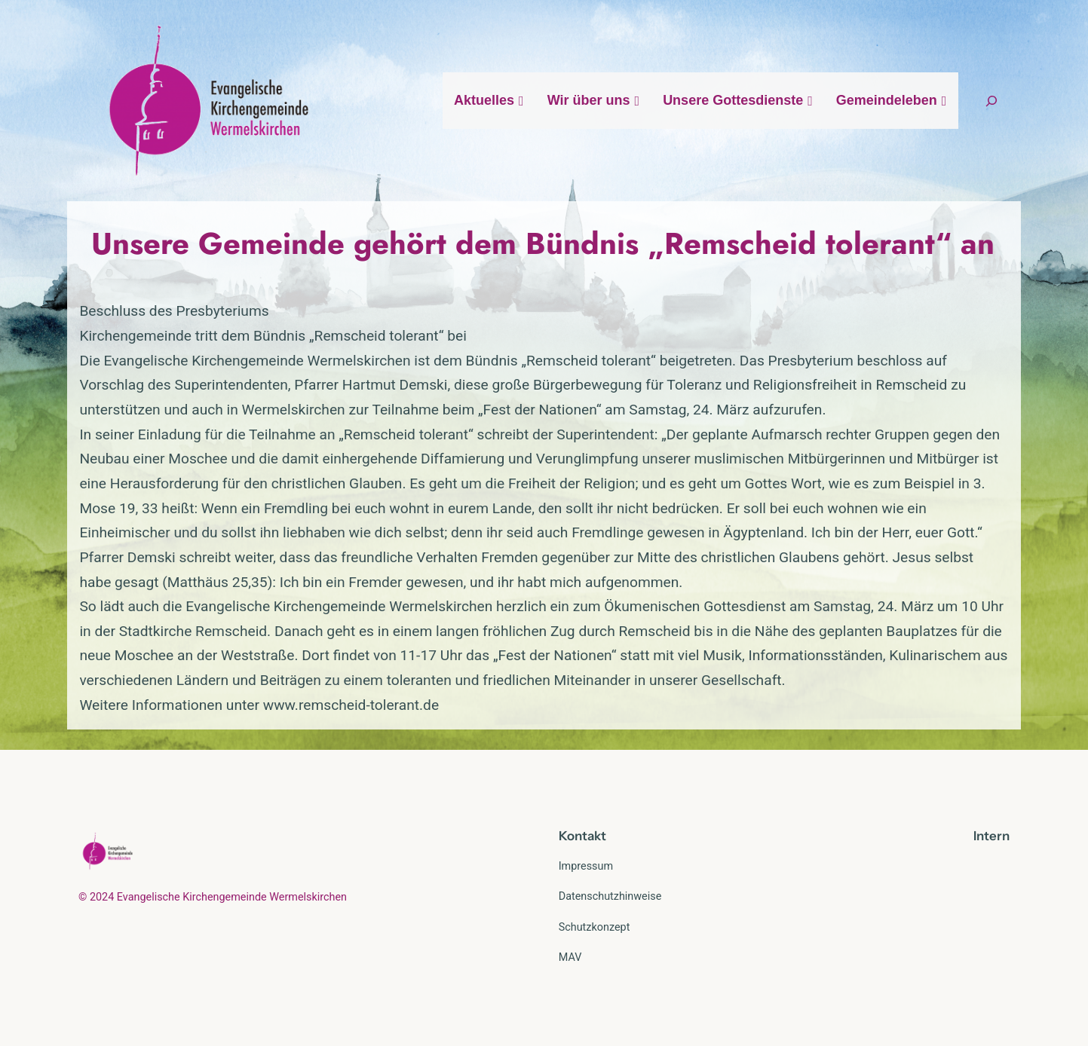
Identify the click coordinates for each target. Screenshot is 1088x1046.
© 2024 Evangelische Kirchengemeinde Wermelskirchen (212, 897)
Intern (991, 835)
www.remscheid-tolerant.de (351, 705)
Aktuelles (489, 100)
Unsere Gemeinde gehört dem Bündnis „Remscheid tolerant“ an (543, 243)
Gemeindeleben (892, 100)
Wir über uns (593, 100)
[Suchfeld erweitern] (991, 101)
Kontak (580, 835)
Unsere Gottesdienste (738, 100)
